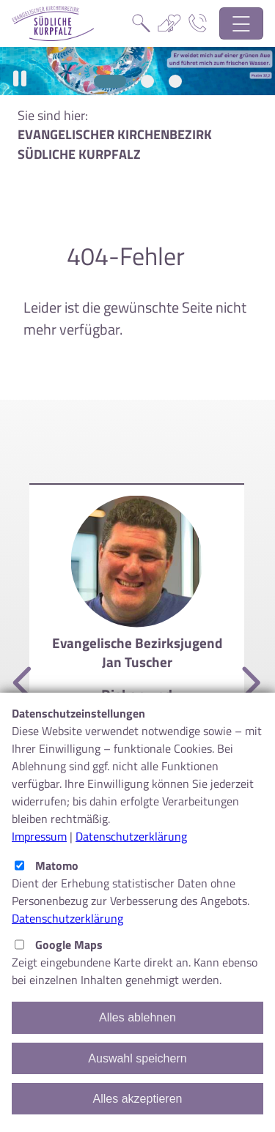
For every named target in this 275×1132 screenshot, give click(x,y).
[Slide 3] (175, 81)
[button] (19, 78)
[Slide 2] (147, 81)
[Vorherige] (24, 684)
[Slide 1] (110, 81)
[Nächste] (249, 684)
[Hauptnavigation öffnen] (241, 23)
